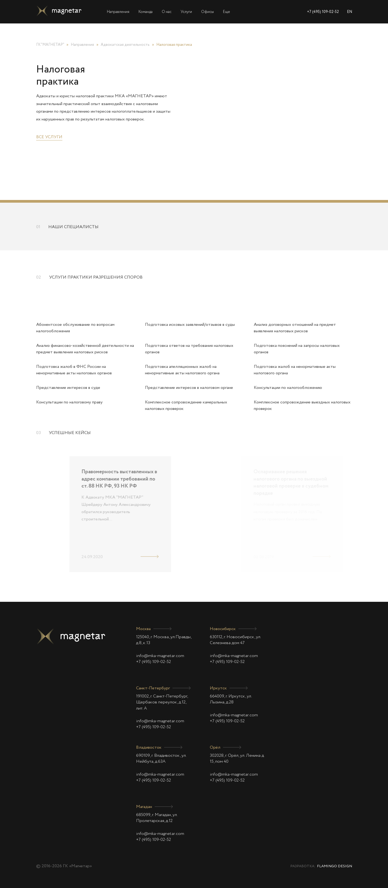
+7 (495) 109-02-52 (323, 12)
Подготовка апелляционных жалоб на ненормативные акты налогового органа (182, 370)
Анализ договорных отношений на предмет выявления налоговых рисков (295, 328)
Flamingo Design (334, 866)
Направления (118, 12)
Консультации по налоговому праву (69, 402)
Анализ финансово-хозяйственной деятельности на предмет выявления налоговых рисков (85, 349)
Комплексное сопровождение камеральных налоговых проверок (186, 405)
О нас (166, 12)
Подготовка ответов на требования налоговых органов (189, 349)
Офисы (207, 12)
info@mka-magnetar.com (160, 656)
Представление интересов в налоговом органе (189, 388)
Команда (146, 12)
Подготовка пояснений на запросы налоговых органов (297, 349)
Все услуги (49, 137)
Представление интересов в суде (68, 388)
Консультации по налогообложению (288, 388)
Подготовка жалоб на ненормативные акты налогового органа (295, 370)
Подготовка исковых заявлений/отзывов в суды (190, 325)
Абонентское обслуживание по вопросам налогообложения (75, 328)
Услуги (186, 12)
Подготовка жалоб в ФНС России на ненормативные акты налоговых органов (74, 370)
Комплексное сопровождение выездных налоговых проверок (302, 405)
